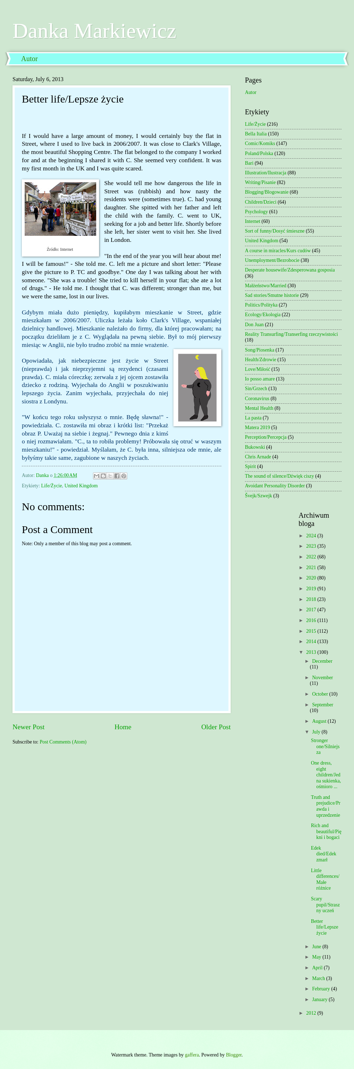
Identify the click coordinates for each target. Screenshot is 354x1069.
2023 (311, 546)
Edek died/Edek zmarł (323, 853)
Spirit (250, 466)
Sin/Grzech (256, 388)
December (322, 661)
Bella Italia (256, 133)
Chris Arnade (258, 456)
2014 (311, 641)
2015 (311, 631)
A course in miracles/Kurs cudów (278, 250)
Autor (29, 59)
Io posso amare (260, 379)
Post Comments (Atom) (63, 742)
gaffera (192, 1055)
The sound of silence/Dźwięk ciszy (279, 476)
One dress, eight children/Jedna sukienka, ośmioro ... (326, 774)
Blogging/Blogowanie (267, 192)
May (317, 957)
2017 (311, 609)
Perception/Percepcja (265, 437)
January (320, 999)
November (322, 677)
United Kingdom (81, 485)
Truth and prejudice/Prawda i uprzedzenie (325, 806)
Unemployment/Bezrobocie (272, 260)
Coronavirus (257, 398)
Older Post (216, 727)
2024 (311, 535)
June (317, 946)
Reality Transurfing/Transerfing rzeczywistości (291, 334)
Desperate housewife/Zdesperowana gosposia (290, 270)
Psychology (256, 211)
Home (122, 727)
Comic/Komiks (260, 143)
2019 (311, 588)
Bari (249, 163)
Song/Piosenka (259, 350)
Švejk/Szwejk (258, 495)
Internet (252, 221)
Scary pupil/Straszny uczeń (325, 904)
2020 (311, 578)
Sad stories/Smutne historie (272, 295)
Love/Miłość (257, 369)
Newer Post (29, 727)
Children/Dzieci (260, 202)
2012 (311, 1013)
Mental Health (259, 408)
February (321, 988)
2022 (311, 557)
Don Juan (254, 324)
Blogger (234, 1055)
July (316, 732)
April (318, 967)
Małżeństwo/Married (265, 285)
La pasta (253, 418)
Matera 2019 (257, 427)
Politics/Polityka (261, 305)
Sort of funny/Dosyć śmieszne (275, 231)
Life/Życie (51, 485)
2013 (311, 652)
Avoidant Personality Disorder (275, 485)
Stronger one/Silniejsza (325, 746)
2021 (311, 567)
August (320, 721)
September (322, 704)
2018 (311, 599)
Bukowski (255, 447)
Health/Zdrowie (260, 359)
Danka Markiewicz (94, 31)
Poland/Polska (259, 153)
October (320, 694)
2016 (311, 620)
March (319, 978)
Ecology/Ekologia (263, 314)
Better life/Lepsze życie (324, 927)
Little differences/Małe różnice (325, 879)
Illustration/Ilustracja (265, 172)
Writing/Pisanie (260, 182)
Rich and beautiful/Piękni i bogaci (326, 831)
